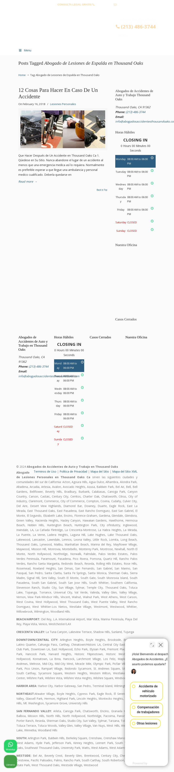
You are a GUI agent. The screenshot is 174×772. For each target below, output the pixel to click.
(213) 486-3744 (104, 4)
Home (22, 75)
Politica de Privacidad (73, 471)
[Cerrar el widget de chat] (160, 643)
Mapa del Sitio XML (124, 471)
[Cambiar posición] (152, 643)
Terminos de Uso (45, 471)
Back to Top (102, 190)
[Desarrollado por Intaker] (139, 763)
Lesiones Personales (63, 104)
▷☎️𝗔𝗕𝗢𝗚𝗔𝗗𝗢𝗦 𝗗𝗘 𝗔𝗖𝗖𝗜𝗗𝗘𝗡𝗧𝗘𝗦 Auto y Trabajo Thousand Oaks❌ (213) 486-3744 (91, 31)
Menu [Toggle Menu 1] (24, 50)
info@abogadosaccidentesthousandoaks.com (87, 10)
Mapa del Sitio (99, 471)
